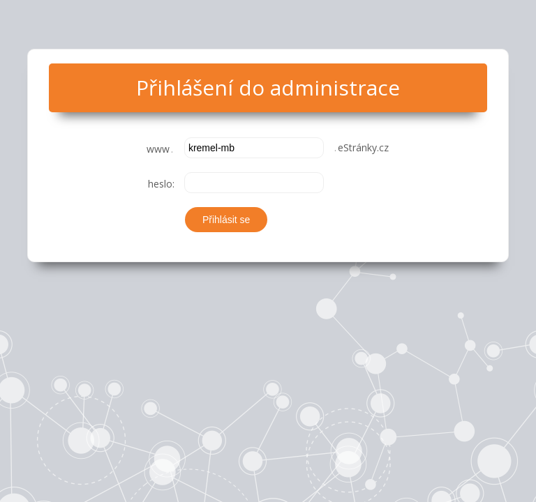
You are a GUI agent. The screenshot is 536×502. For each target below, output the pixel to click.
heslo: (161, 183)
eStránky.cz (361, 147)
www (160, 148)
